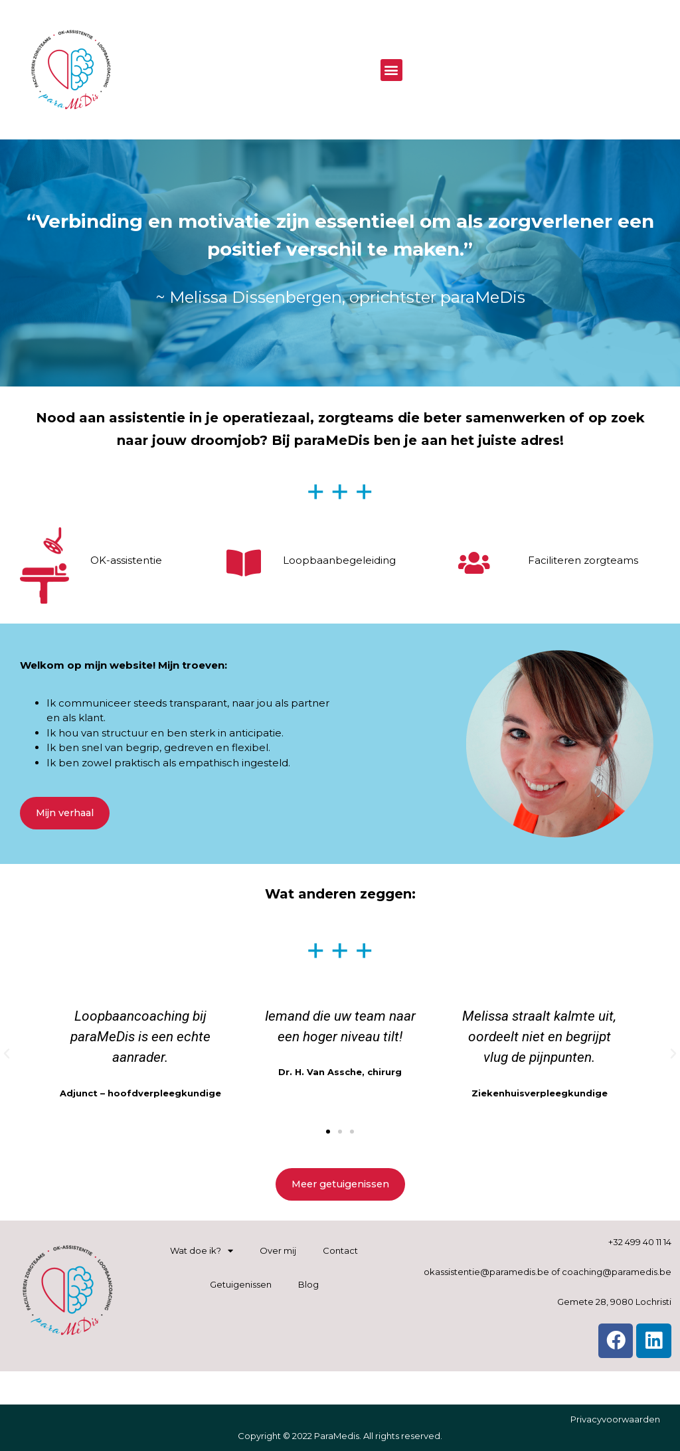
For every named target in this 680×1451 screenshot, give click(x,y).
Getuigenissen (241, 1284)
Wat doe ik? (201, 1251)
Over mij (278, 1250)
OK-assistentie (126, 560)
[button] (391, 70)
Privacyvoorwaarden (615, 1419)
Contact (340, 1250)
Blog (308, 1284)
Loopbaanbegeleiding (339, 560)
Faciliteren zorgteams (583, 560)
